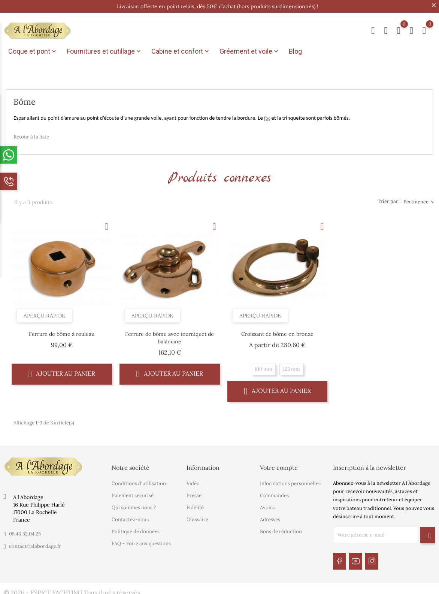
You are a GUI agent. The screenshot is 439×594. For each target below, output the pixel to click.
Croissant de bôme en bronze (277, 332)
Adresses (270, 517)
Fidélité (195, 505)
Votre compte (279, 465)
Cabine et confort (181, 51)
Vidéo (193, 481)
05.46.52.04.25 (25, 531)
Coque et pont (33, 51)
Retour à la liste (31, 134)
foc (267, 116)
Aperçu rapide (46, 311)
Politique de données (136, 529)
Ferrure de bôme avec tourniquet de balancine (169, 336)
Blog (295, 51)
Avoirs (267, 505)
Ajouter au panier (62, 371)
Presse (194, 493)
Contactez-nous (130, 517)
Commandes (274, 493)
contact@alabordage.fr (35, 544)
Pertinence (416, 199)
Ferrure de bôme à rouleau (61, 332)
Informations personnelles (290, 481)
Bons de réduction (281, 529)
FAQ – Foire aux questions (141, 541)
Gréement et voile (250, 51)
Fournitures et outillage (104, 51)
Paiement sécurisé (133, 493)
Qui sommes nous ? (134, 505)
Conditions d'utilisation (139, 481)
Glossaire (197, 517)
